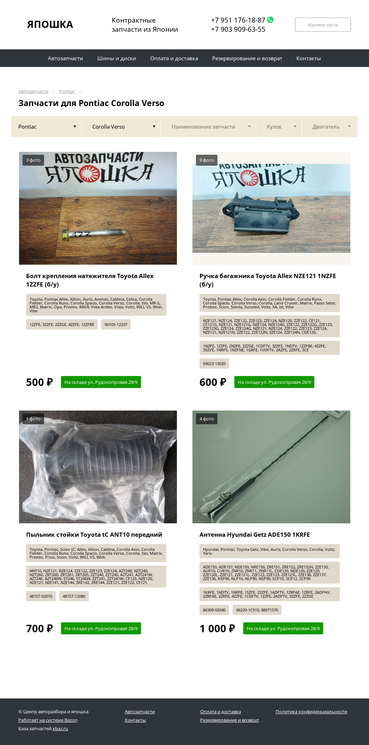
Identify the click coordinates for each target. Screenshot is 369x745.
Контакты (135, 720)
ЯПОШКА (50, 24)
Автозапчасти (33, 91)
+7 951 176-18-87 (238, 20)
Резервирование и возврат (229, 720)
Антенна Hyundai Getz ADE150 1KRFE (254, 534)
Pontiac (67, 91)
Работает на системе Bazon (48, 720)
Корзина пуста (323, 24)
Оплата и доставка (220, 711)
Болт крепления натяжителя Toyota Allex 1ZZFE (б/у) (90, 280)
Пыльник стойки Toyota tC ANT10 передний (94, 534)
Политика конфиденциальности (311, 711)
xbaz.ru (60, 728)
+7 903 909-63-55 (238, 29)
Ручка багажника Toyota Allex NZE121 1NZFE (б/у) (267, 280)
